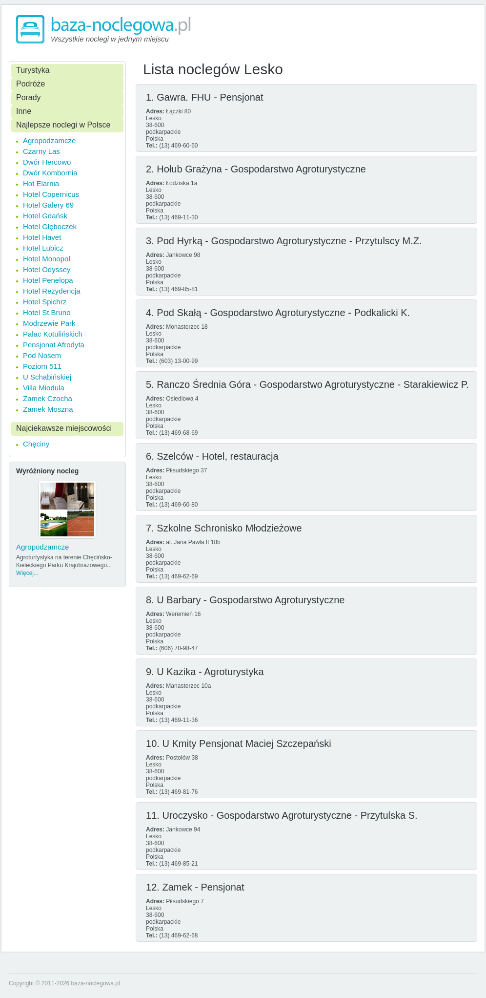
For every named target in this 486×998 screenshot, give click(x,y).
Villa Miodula (43, 387)
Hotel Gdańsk (45, 216)
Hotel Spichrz (44, 301)
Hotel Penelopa (48, 280)
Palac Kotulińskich (52, 334)
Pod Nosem (42, 355)
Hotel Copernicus (51, 194)
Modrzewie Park (49, 323)
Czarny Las (41, 151)
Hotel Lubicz (43, 248)
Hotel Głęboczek (50, 226)
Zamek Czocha (47, 398)
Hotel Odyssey (47, 269)
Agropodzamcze (49, 140)
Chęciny (36, 444)
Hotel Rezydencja (52, 291)
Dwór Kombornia (50, 173)
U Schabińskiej (47, 377)
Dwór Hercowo (47, 162)
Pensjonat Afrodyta (53, 344)
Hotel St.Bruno (47, 312)
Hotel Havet (42, 237)
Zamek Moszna (48, 409)
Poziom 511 (42, 366)
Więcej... (27, 573)
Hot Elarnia (41, 183)
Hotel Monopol (46, 259)
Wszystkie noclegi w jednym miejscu (110, 39)
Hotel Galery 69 (48, 205)
